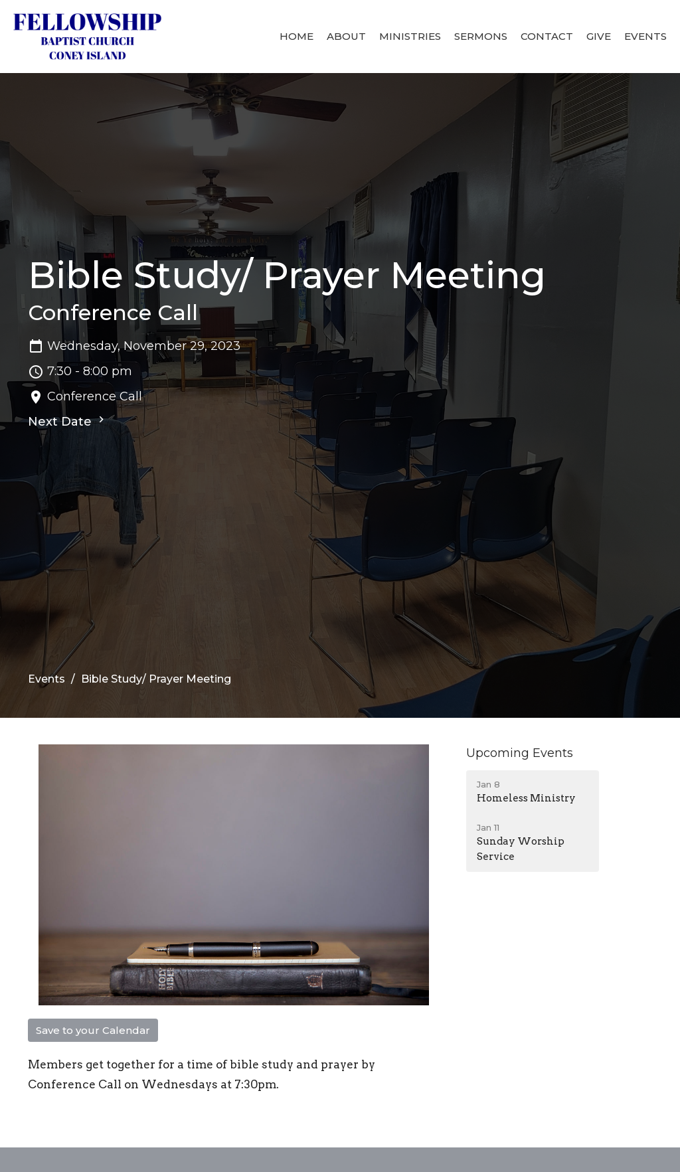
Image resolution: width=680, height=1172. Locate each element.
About (346, 36)
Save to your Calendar (93, 1030)
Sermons (480, 36)
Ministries (410, 36)
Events (645, 36)
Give (598, 36)
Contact (547, 36)
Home (296, 36)
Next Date (68, 421)
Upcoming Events (519, 753)
